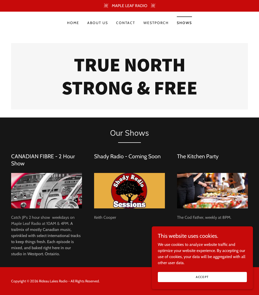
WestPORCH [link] (156, 23)
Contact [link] (125, 23)
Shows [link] (184, 23)
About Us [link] (97, 23)
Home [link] (73, 23)
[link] (129, 93)
